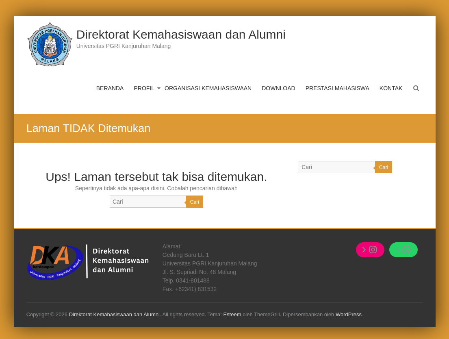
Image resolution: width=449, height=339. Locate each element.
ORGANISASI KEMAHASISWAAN (208, 88)
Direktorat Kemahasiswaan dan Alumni (181, 34)
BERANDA (110, 88)
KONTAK (391, 88)
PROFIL (144, 88)
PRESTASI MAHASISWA (337, 88)
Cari (194, 202)
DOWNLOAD (278, 88)
